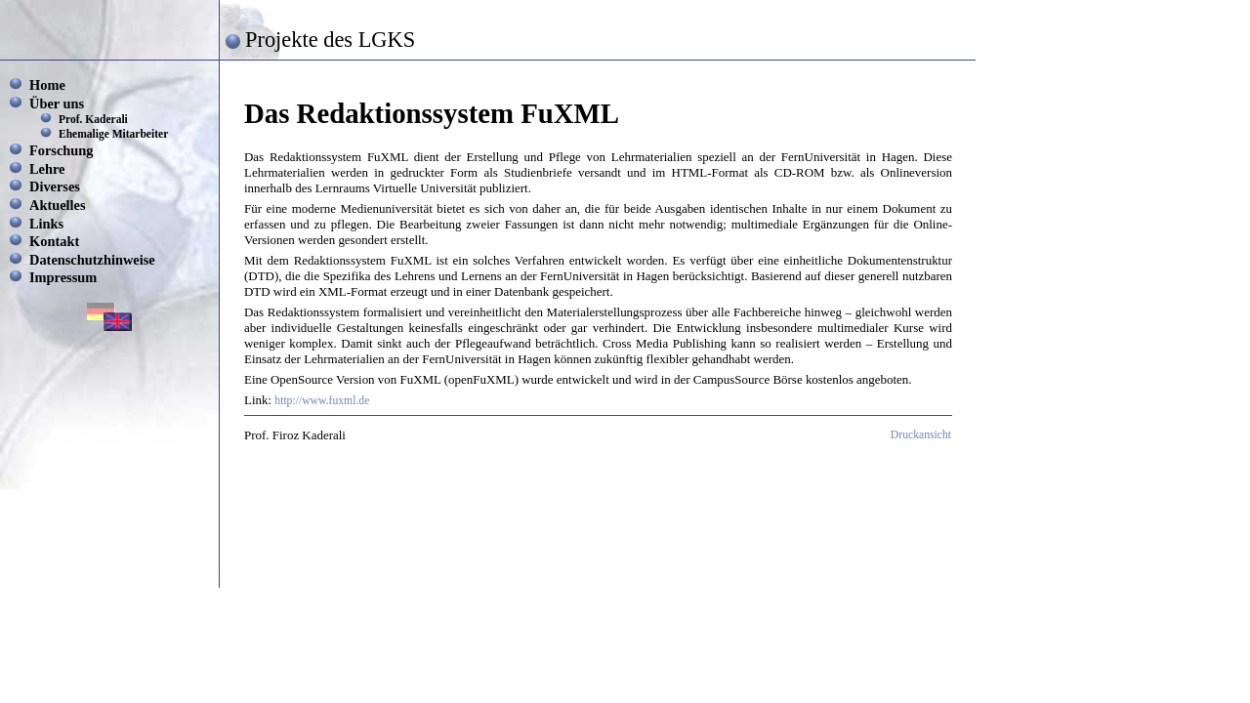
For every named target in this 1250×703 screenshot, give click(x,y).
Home (47, 85)
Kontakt (54, 241)
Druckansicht (921, 435)
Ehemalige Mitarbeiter (113, 134)
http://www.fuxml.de (321, 400)
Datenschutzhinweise (92, 260)
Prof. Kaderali (93, 119)
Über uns (56, 103)
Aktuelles (57, 205)
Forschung (61, 150)
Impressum (63, 277)
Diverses (54, 186)
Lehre (47, 169)
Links (46, 223)
